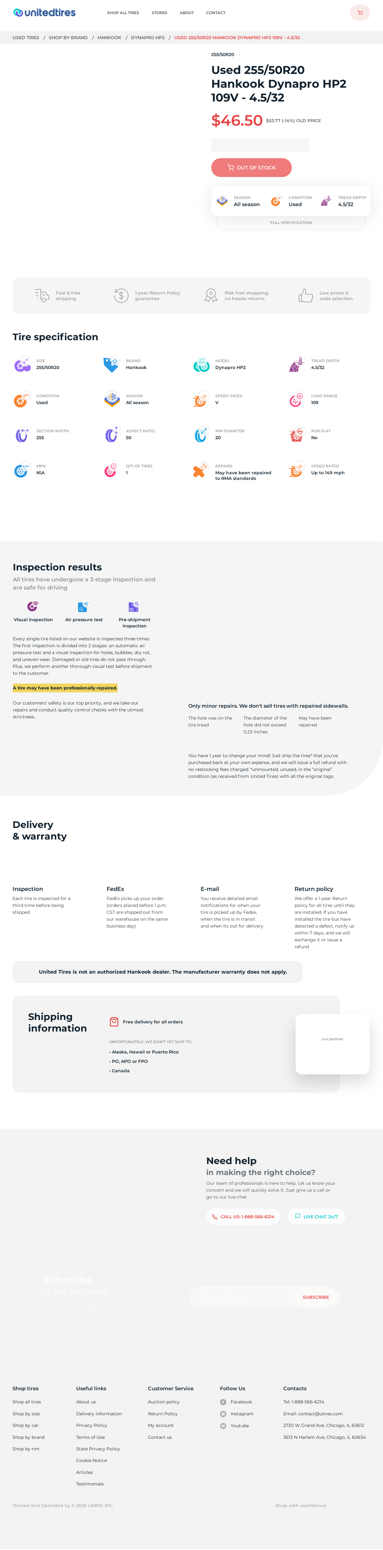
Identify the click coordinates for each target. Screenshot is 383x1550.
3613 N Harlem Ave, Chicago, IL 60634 (325, 1437)
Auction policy (164, 1402)
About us (86, 1402)
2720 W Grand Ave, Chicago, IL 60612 (324, 1425)
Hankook (110, 37)
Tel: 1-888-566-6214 (304, 1402)
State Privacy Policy (97, 1449)
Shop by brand (69, 37)
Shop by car (25, 1425)
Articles (84, 1472)
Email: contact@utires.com (313, 1414)
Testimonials (90, 1484)
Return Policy (163, 1414)
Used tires (27, 37)
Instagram (237, 1414)
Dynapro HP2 (148, 37)
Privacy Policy (91, 1425)
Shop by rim (26, 1449)
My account (161, 1425)
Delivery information (98, 1414)
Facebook (236, 1402)
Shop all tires (27, 1402)
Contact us (160, 1437)
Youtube (234, 1426)
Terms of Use (90, 1437)
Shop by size (26, 1414)
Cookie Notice (91, 1461)
